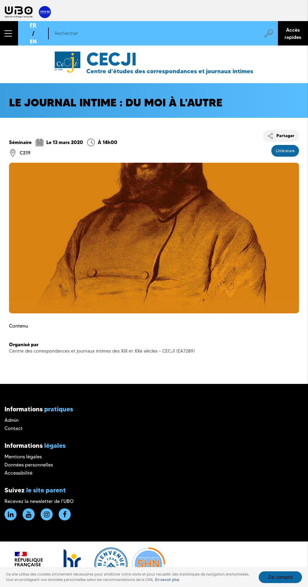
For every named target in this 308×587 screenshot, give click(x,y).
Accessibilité (18, 473)
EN (33, 41)
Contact (14, 428)
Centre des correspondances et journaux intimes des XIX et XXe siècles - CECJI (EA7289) (102, 351)
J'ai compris (280, 577)
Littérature (285, 150)
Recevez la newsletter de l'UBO (39, 501)
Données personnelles (29, 465)
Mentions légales (23, 457)
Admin (12, 420)
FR (33, 25)
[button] (9, 33)
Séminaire (20, 142)
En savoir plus (167, 579)
